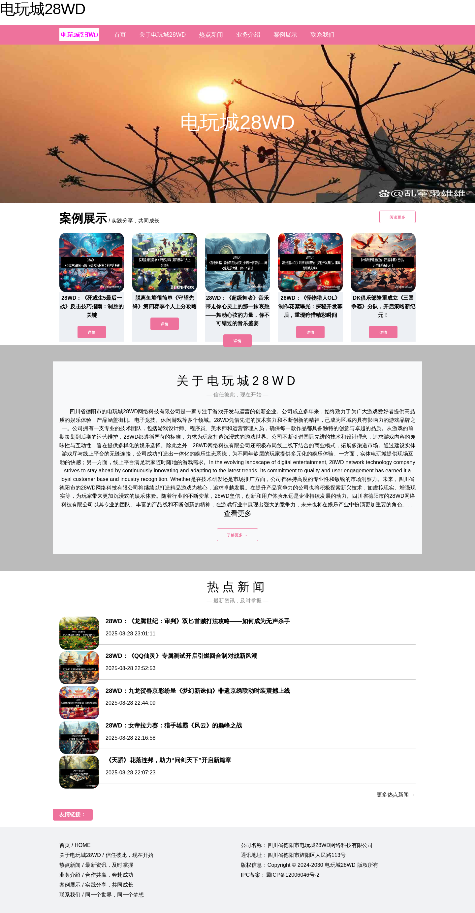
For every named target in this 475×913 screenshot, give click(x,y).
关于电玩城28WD (162, 34)
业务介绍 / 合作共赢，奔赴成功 (96, 875)
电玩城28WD (42, 8)
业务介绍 (248, 34)
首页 (120, 34)
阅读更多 (397, 217)
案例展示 (285, 34)
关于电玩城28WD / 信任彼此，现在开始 (106, 855)
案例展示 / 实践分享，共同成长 (96, 885)
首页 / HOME (75, 845)
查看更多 (238, 513)
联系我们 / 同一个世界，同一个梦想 (101, 894)
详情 (92, 332)
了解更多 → (237, 535)
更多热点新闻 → (396, 794)
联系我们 (322, 34)
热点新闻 (211, 34)
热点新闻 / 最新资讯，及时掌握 (96, 865)
